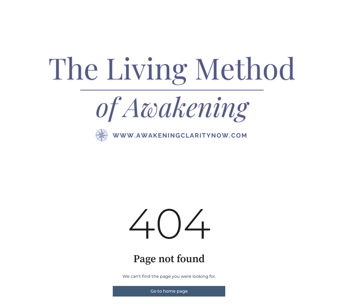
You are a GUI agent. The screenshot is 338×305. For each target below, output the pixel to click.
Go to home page (169, 291)
